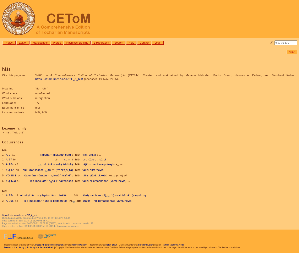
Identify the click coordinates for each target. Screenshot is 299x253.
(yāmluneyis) (118, 180)
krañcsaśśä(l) (40, 169)
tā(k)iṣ (86, 164)
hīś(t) (75, 200)
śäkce (92, 159)
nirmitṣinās (27, 195)
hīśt (75, 195)
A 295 (10, 200)
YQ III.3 (11, 175)
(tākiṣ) (87, 200)
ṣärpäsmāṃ (47, 195)
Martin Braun (111, 245)
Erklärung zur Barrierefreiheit (40, 247)
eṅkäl (92, 154)
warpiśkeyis (107, 164)
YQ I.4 (10, 169)
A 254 (10, 195)
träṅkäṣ (68, 164)
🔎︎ (272, 42)
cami (95, 164)
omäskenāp (100, 180)
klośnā (48, 164)
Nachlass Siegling (77, 42)
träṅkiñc (67, 175)
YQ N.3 (11, 180)
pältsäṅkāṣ (66, 180)
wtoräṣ (57, 164)
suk (25, 169)
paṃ (68, 154)
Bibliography (101, 42)
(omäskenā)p (106, 200)
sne (84, 159)
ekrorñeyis (96, 169)
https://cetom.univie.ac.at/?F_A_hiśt (59, 79)
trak (84, 154)
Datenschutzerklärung (14, 247)
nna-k (53, 180)
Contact (144, 42)
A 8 (8, 154)
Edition (23, 42)
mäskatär (41, 180)
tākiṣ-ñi (87, 180)
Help (131, 42)
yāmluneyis (124, 200)
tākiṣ (85, 169)
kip (32, 180)
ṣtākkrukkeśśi (99, 175)
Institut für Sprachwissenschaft (49, 245)
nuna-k (47, 200)
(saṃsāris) (139, 195)
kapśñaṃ (46, 154)
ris (37, 195)
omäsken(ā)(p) (102, 195)
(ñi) (95, 200)
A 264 (10, 164)
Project (9, 42)
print (292, 52)
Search (118, 42)
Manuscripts (40, 42)
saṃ (67, 159)
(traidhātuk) (123, 195)
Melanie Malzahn (79, 245)
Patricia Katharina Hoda (173, 245)
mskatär (58, 154)
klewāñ (55, 175)
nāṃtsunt (43, 175)
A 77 (9, 159)
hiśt (78, 154)
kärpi (102, 159)
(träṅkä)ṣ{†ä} (64, 169)
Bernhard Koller (145, 245)
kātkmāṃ (30, 175)
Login (157, 42)
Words (57, 42)
